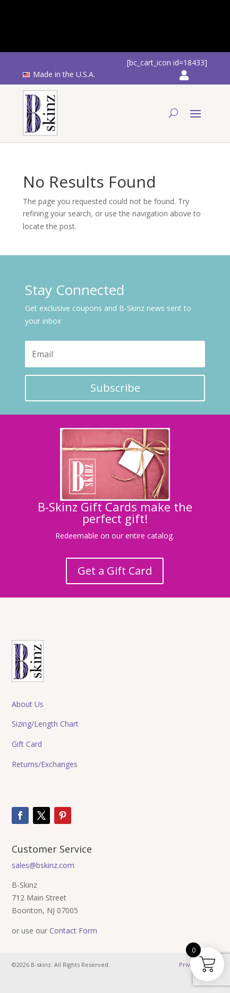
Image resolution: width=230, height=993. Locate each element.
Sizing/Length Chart (45, 724)
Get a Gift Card (115, 570)
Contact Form (73, 930)
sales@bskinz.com (43, 865)
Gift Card (27, 744)
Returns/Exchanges (45, 764)
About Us (28, 704)
